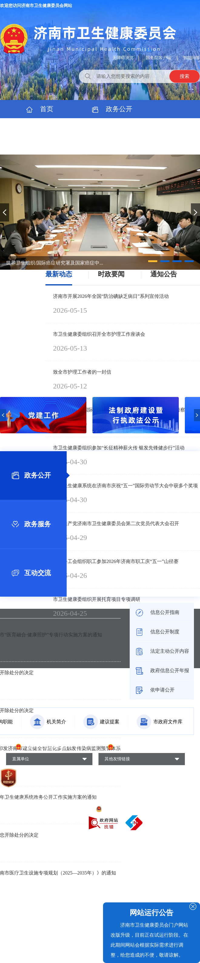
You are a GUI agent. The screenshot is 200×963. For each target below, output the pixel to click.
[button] (152, 261)
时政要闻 (111, 274)
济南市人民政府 (132, 746)
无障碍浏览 (123, 57)
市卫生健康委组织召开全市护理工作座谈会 (99, 334)
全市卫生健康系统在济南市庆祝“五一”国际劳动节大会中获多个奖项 (125, 485)
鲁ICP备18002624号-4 (28, 808)
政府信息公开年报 (162, 670)
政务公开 (112, 109)
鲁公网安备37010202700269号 (127, 808)
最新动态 (58, 274)
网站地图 (167, 808)
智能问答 (191, 57)
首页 (40, 109)
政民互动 (112, 127)
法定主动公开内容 (162, 651)
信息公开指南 (157, 612)
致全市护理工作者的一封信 (82, 372)
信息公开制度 (157, 631)
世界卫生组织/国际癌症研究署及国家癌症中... (54, 262)
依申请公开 (155, 689)
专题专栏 (40, 145)
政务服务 (40, 127)
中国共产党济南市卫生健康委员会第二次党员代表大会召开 (116, 523)
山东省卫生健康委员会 (47, 746)
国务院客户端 (159, 57)
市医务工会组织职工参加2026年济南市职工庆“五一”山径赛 (115, 561)
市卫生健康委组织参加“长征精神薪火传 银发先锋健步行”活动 (119, 447)
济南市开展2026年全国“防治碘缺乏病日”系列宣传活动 (111, 296)
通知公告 (163, 274)
